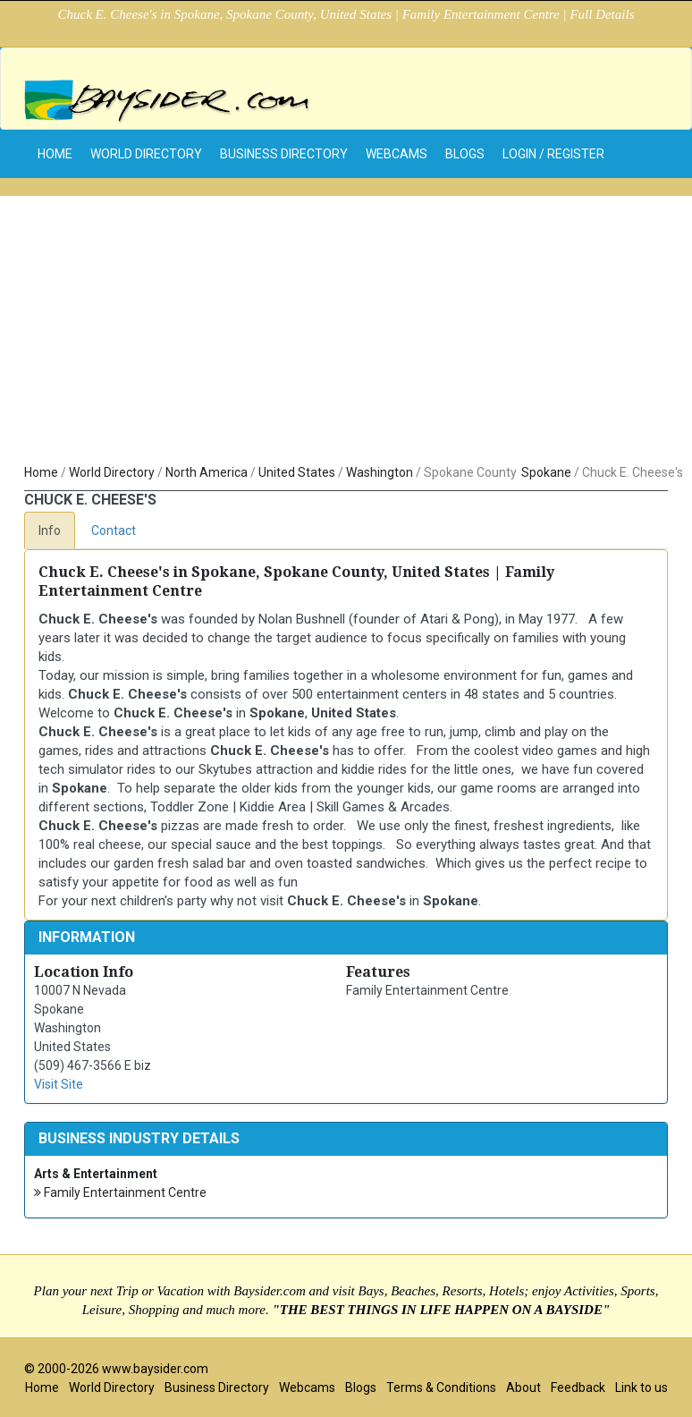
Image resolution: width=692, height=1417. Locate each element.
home (55, 154)
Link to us (641, 1387)
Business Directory (284, 154)
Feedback (578, 1387)
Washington (379, 472)
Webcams (396, 154)
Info (49, 530)
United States (296, 472)
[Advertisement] (346, 321)
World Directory (146, 154)
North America (206, 472)
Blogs (465, 154)
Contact (113, 530)
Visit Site (58, 1084)
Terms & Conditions (441, 1387)
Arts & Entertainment (95, 1174)
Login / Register (553, 154)
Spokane (546, 472)
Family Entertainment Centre (120, 1193)
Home (41, 472)
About (523, 1387)
